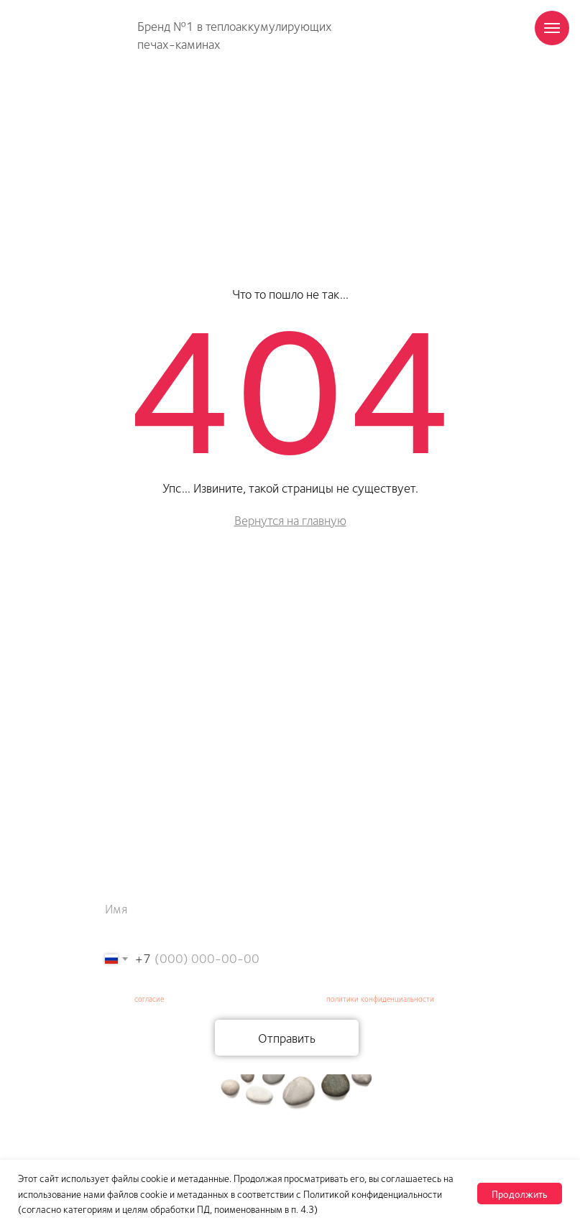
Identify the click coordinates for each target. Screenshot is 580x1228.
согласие (149, 998)
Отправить (287, 1038)
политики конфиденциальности (380, 998)
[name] (287, 908)
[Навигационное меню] (552, 28)
